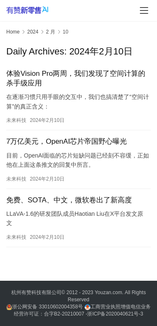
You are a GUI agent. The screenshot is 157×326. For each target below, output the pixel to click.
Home (13, 32)
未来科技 (16, 120)
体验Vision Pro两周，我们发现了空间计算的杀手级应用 (75, 78)
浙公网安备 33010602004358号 (45, 307)
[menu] (144, 10)
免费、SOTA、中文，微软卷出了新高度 (69, 200)
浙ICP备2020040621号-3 (115, 314)
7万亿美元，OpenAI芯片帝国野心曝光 (66, 141)
